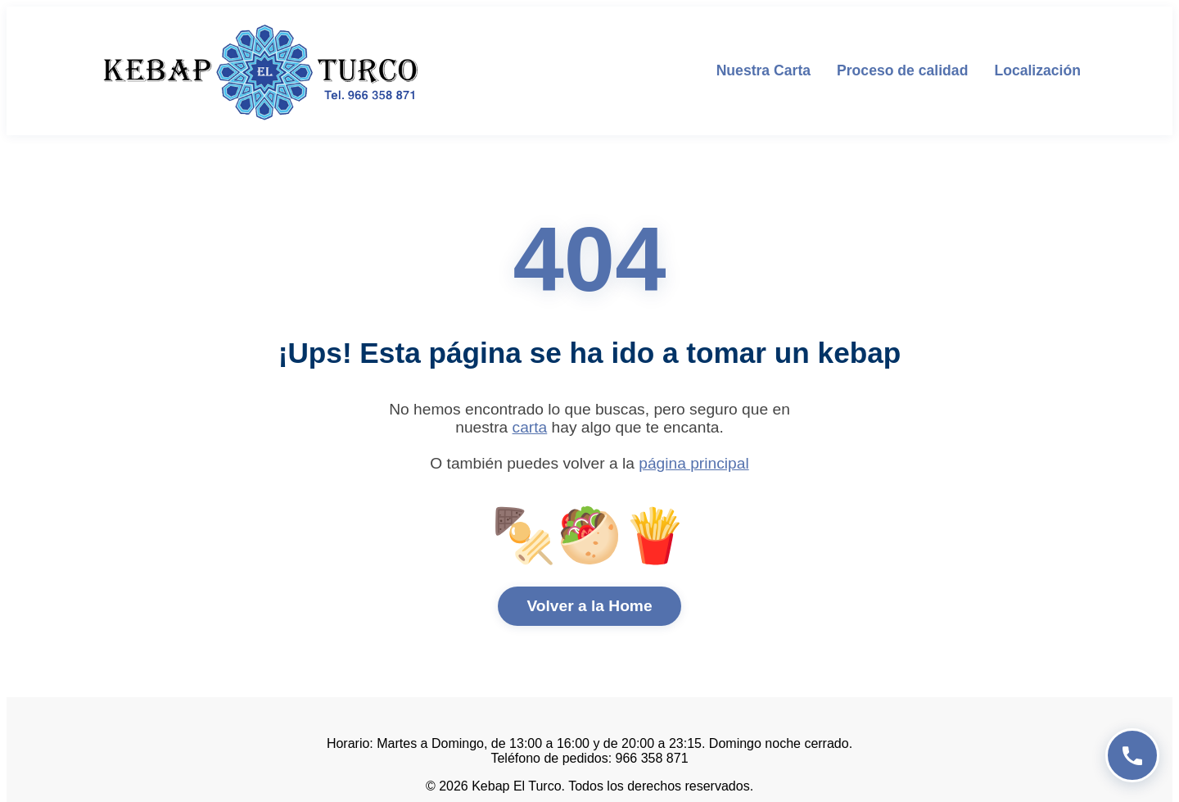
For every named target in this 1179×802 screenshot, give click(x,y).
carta (530, 427)
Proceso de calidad (902, 70)
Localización (1037, 70)
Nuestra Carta (763, 70)
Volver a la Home (589, 605)
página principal (693, 463)
